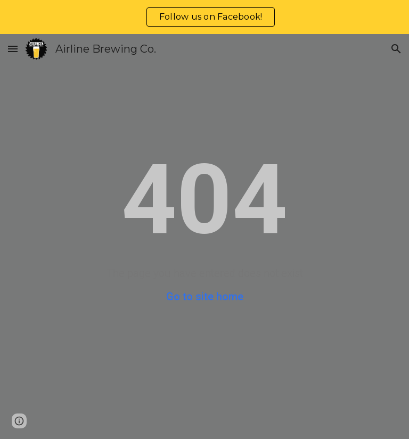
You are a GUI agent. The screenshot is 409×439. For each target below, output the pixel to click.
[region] (204, 17)
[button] (13, 48)
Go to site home (204, 296)
